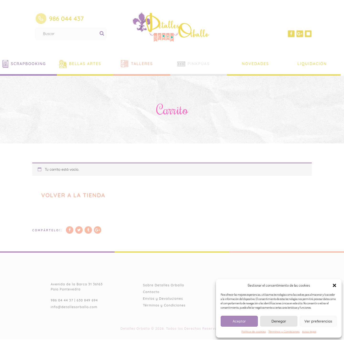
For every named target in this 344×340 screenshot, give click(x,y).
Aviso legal (309, 331)
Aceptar (239, 321)
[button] (334, 285)
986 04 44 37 (62, 301)
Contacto (151, 292)
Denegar (278, 321)
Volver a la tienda (74, 195)
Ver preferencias (318, 321)
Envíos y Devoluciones (163, 299)
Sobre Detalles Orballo (163, 286)
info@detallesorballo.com (74, 308)
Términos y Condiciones (284, 331)
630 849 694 (87, 301)
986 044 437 (66, 19)
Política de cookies (254, 331)
